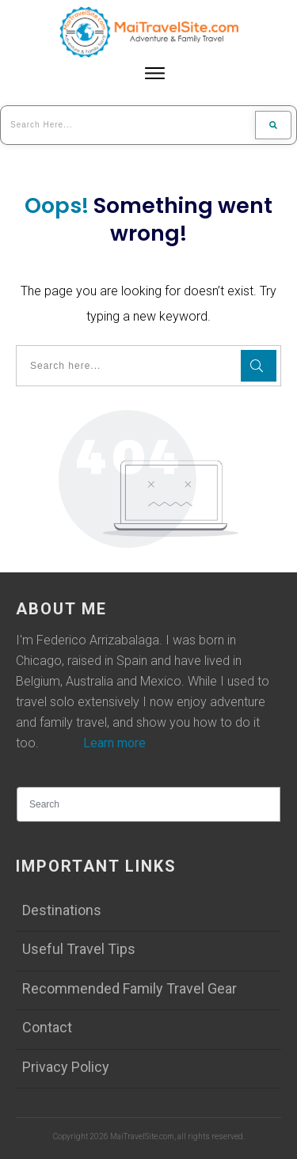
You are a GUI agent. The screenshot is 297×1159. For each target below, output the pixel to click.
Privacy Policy (65, 1066)
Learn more (114, 742)
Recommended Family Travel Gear (129, 988)
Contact (47, 1027)
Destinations (61, 910)
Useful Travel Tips (78, 948)
